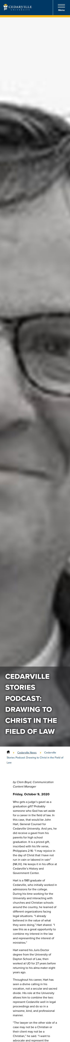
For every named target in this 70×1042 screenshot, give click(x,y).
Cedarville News (27, 752)
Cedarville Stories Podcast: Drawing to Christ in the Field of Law (35, 757)
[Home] (8, 752)
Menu (61, 7)
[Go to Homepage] (17, 9)
